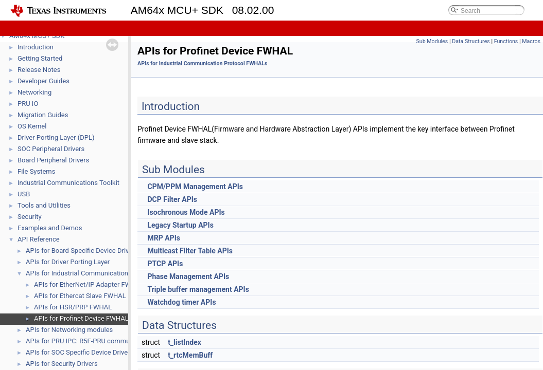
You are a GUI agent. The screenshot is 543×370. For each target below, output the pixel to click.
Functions (506, 41)
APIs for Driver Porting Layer (68, 262)
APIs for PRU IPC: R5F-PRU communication (90, 341)
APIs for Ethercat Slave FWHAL (80, 296)
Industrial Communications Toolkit (68, 183)
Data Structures (471, 41)
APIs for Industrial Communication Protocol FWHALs (104, 273)
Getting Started (39, 58)
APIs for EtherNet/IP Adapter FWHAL (89, 284)
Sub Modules (432, 41)
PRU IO (27, 103)
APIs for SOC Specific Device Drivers (79, 352)
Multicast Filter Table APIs (190, 251)
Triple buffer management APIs (198, 289)
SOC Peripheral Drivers (50, 149)
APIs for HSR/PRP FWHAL (73, 307)
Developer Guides (43, 81)
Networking (34, 92)
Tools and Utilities (44, 205)
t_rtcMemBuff (190, 355)
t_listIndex (184, 342)
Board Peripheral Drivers (53, 160)
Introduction (35, 47)
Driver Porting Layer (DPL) (56, 137)
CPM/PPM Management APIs (195, 186)
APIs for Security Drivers (62, 363)
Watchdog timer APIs (181, 302)
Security (29, 216)
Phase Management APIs (188, 276)
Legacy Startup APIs (180, 225)
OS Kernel (31, 126)
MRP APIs (163, 238)
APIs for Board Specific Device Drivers (82, 250)
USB (23, 194)
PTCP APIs (165, 264)
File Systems (36, 171)
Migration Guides (42, 115)
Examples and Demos (49, 228)
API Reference (38, 239)
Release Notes (38, 69)
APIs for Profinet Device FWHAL (81, 318)
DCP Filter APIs (172, 199)
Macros (531, 41)
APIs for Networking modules (69, 330)
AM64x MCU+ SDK (36, 36)
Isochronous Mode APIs (185, 212)
